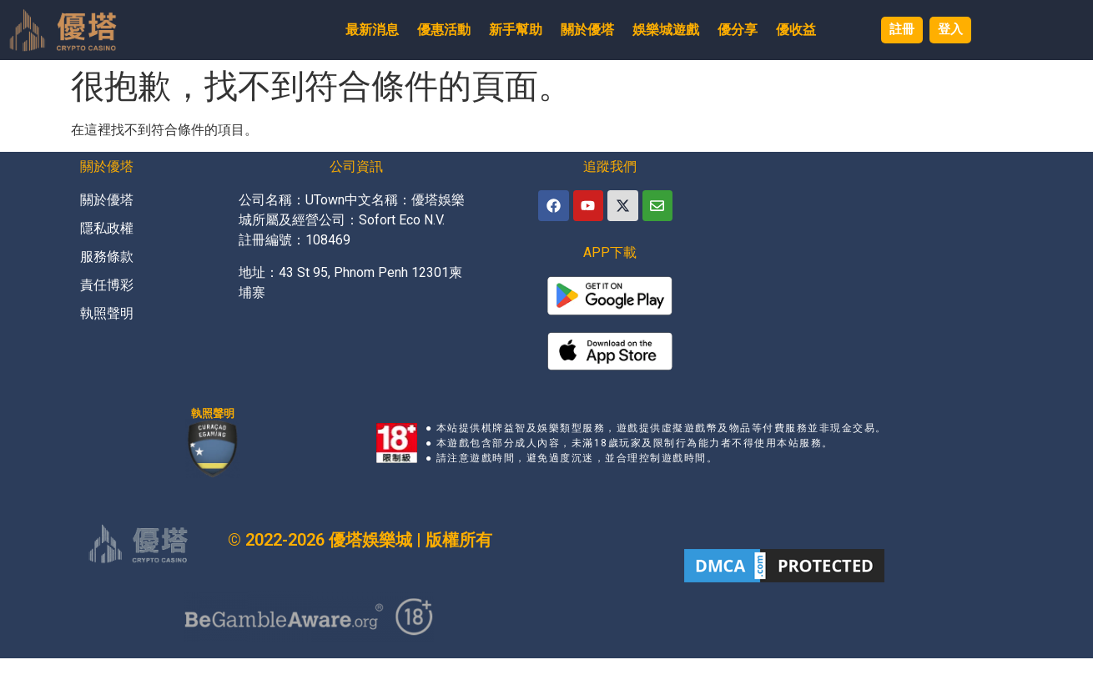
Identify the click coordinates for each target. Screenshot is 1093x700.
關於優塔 (579, 30)
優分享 (729, 30)
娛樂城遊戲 (657, 30)
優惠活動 (435, 30)
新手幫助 (507, 30)
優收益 (788, 30)
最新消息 (363, 30)
